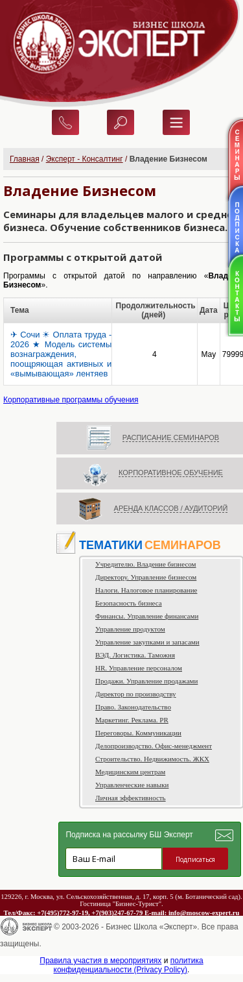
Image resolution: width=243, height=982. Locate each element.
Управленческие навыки (131, 785)
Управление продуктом (130, 629)
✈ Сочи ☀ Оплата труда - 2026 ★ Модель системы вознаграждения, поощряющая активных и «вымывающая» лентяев (60, 354)
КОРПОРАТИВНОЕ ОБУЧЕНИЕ (171, 472)
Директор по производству (135, 694)
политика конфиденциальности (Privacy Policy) (128, 965)
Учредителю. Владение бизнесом (145, 564)
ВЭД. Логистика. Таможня (135, 655)
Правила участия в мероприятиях (100, 960)
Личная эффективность (130, 798)
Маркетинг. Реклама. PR (131, 720)
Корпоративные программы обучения (71, 399)
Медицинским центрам (130, 772)
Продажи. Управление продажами (146, 681)
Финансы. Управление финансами (146, 616)
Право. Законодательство (133, 707)
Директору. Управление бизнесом (145, 577)
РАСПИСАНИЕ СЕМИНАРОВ (170, 437)
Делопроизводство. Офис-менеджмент (153, 746)
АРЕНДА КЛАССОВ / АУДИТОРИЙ (171, 508)
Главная (25, 159)
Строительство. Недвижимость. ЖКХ (152, 759)
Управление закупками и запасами (147, 642)
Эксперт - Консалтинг (84, 159)
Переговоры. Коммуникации (138, 733)
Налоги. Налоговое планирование (146, 590)
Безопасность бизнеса (128, 603)
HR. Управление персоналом (138, 668)
